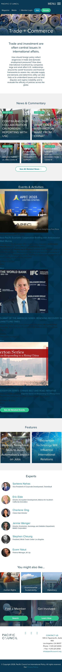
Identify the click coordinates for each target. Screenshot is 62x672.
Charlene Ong (21, 510)
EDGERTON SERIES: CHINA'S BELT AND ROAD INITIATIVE (28, 390)
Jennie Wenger (21, 523)
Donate (46, 10)
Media (14, 10)
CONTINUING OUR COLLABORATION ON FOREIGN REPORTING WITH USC (15, 128)
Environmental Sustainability (31, 588)
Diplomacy (52, 590)
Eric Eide (18, 497)
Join (37, 10)
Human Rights (10, 590)
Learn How (46, 618)
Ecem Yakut (19, 549)
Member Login (27, 10)
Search (15, 618)
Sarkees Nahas (21, 484)
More (2, 268)
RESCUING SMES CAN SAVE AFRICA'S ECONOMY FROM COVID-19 (52, 154)
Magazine (5, 10)
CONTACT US (52, 635)
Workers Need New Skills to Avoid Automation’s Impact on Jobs (15, 447)
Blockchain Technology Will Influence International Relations (47, 447)
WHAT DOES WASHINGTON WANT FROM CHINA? (44, 130)
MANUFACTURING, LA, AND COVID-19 (9, 158)
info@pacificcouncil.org (52, 651)
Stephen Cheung (23, 536)
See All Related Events (14, 410)
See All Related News (29, 169)
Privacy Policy (32, 667)
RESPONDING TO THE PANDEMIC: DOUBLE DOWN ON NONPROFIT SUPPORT (30, 154)
